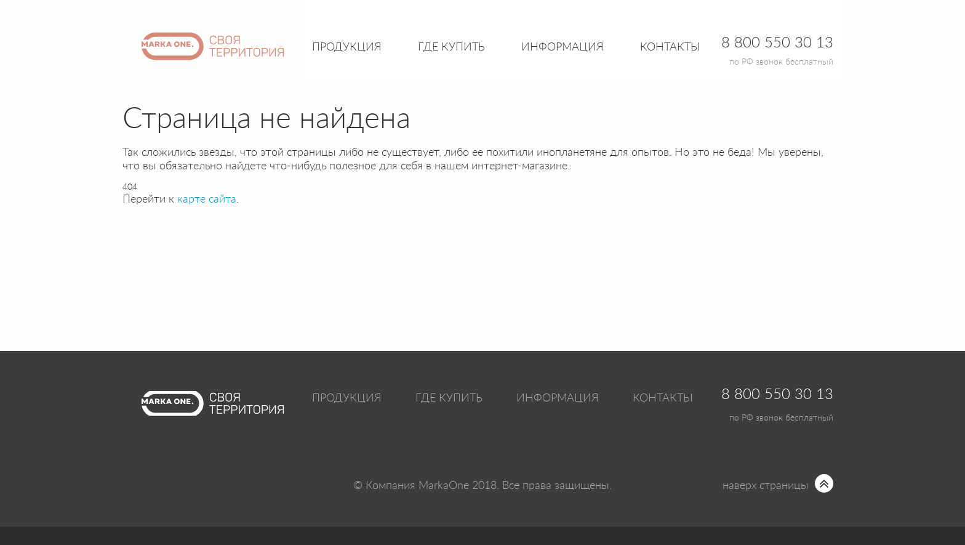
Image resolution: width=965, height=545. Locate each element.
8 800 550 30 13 (777, 394)
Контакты (670, 47)
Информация (557, 398)
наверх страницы (766, 485)
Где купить (448, 398)
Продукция (347, 47)
